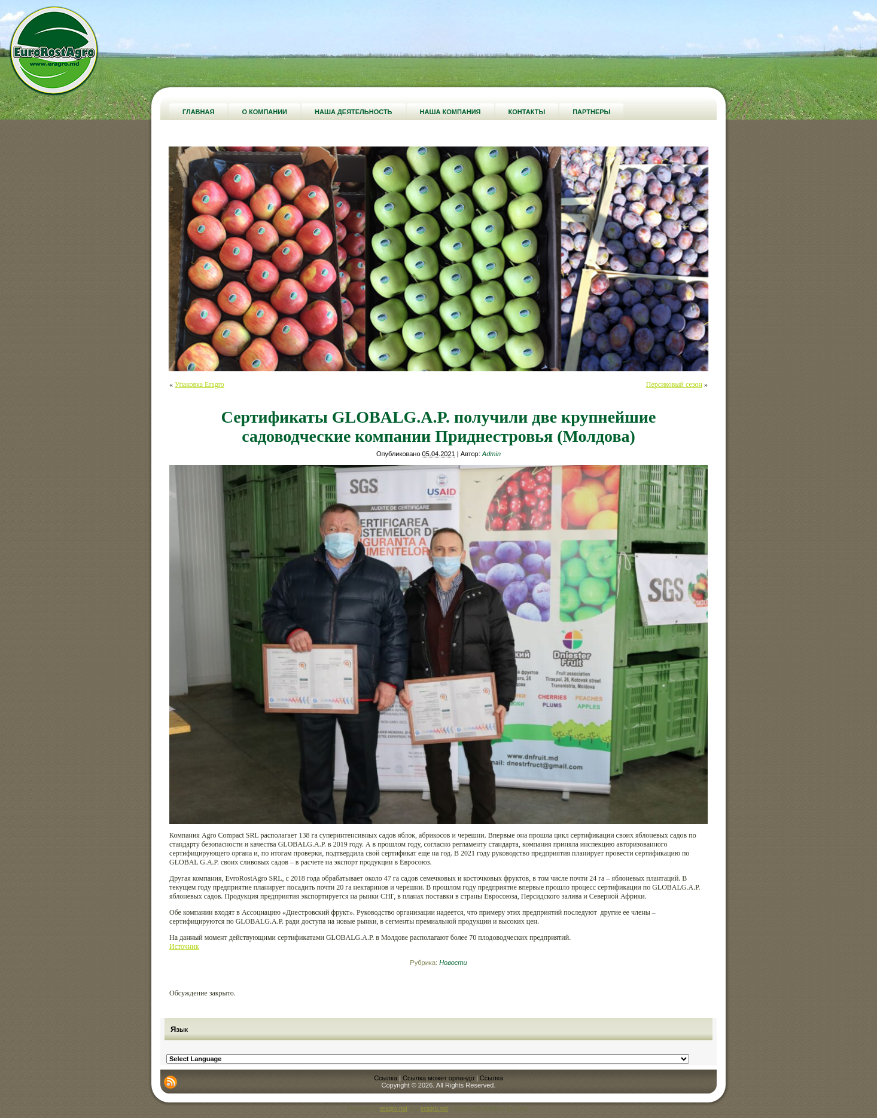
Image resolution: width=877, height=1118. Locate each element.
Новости (453, 962)
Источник (184, 946)
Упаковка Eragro (199, 384)
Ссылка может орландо (438, 1078)
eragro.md (393, 1108)
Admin (491, 453)
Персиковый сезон (674, 384)
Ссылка (385, 1078)
